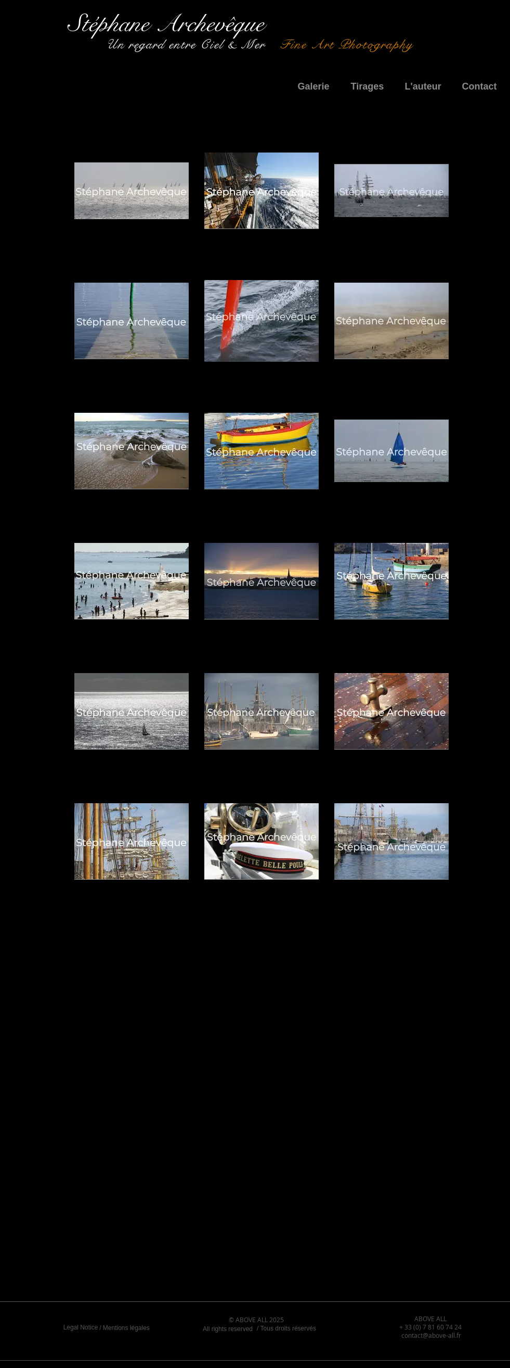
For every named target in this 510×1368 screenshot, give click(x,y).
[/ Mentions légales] (124, 1328)
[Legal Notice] (81, 1328)
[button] (316, 86)
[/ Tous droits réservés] (286, 1328)
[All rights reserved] (228, 1329)
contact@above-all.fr (431, 1335)
